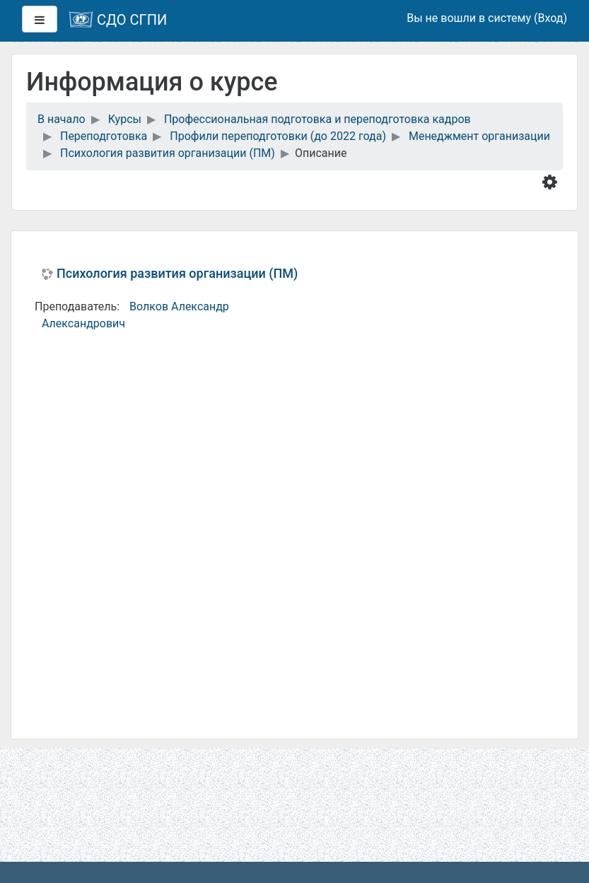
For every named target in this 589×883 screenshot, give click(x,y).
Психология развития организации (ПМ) (167, 153)
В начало (61, 119)
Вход (550, 18)
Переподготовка (103, 136)
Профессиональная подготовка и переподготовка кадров (317, 119)
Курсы (124, 119)
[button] (552, 181)
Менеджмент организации (479, 136)
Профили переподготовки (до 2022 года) (278, 136)
